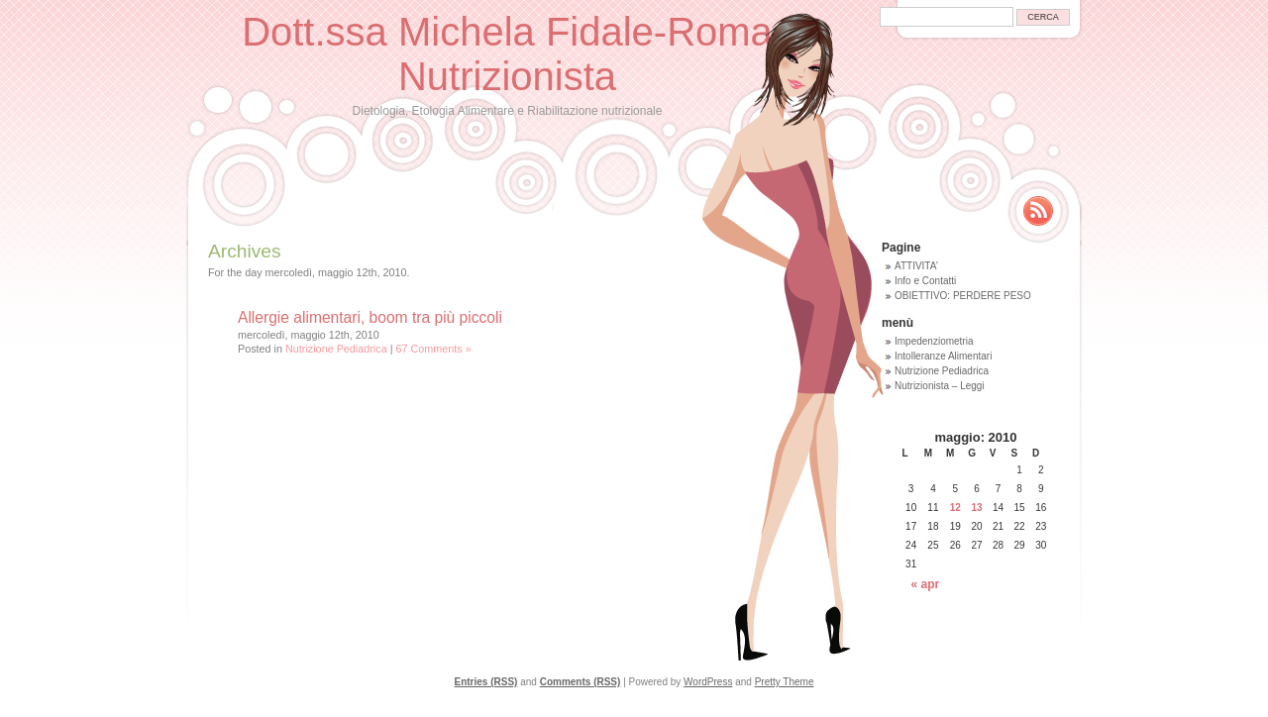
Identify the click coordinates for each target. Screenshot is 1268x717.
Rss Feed (1038, 211)
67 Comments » (433, 349)
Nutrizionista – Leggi (940, 385)
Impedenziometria (934, 341)
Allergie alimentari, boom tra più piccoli (370, 317)
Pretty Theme (784, 681)
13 (977, 507)
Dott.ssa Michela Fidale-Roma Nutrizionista (507, 54)
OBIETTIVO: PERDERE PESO (963, 295)
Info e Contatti (925, 280)
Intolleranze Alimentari (943, 356)
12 (955, 507)
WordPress (708, 681)
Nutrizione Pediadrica (336, 349)
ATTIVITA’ (916, 265)
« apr (925, 584)
